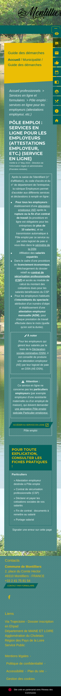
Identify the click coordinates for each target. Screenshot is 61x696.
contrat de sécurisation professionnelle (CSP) (32, 276)
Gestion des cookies (20, 679)
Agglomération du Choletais (24, 635)
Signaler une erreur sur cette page (32, 529)
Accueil (14, 59)
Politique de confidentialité (24, 663)
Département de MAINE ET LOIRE (29, 631)
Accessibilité (15, 671)
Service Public (15, 645)
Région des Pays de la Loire (24, 640)
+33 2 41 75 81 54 (17, 580)
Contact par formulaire (20, 586)
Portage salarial (25, 519)
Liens (9, 613)
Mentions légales (16, 656)
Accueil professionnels (25, 91)
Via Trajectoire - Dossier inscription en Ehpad (29, 624)
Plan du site (35, 671)
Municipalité (32, 59)
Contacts (12, 560)
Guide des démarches (25, 65)
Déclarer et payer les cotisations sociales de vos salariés (29, 502)
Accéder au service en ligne (31, 425)
